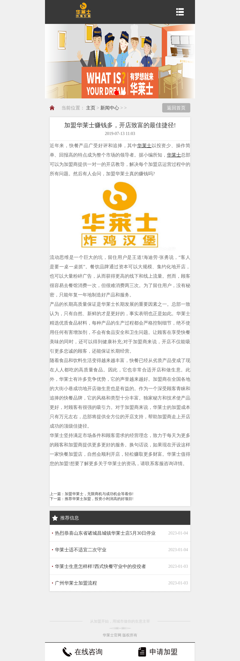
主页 (90, 107)
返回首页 (176, 107)
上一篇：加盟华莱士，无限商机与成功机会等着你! (91, 494)
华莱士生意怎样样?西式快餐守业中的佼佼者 (100, 566)
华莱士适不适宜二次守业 (80, 549)
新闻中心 (109, 107)
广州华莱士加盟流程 (76, 583)
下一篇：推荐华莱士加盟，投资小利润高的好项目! (91, 499)
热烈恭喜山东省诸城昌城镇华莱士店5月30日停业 (105, 533)
